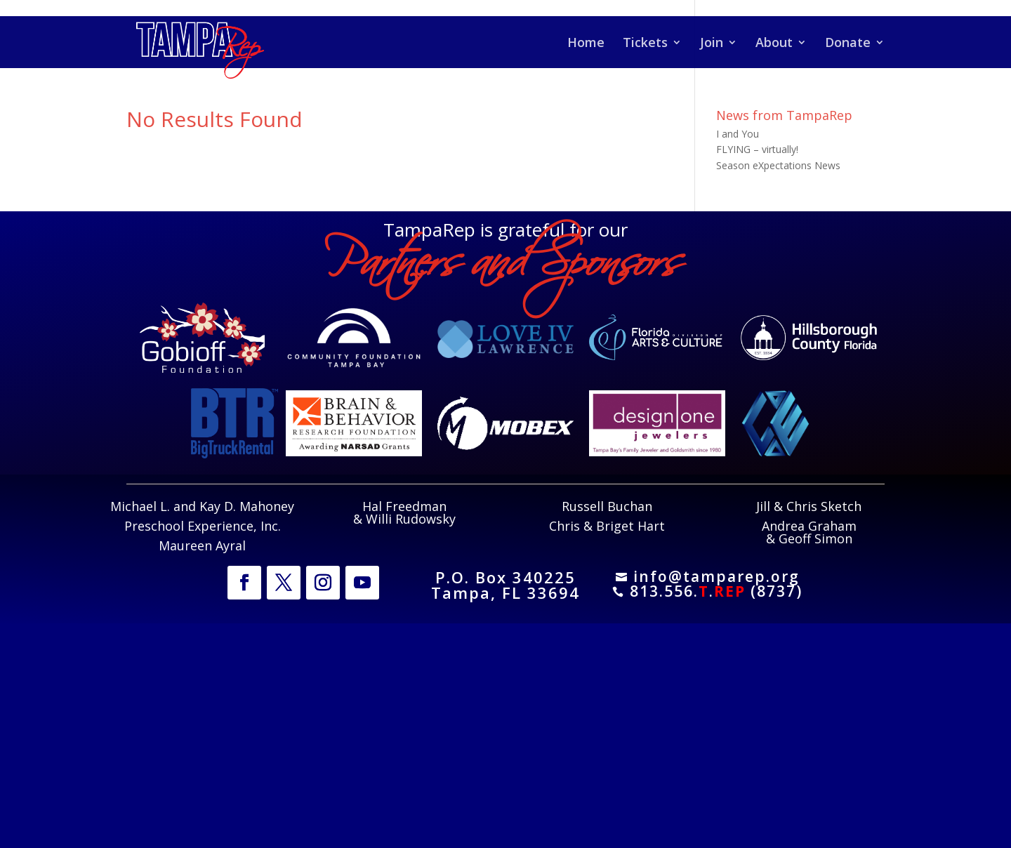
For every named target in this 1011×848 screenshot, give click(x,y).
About (774, 44)
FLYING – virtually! (757, 149)
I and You (737, 133)
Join (711, 44)
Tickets (645, 44)
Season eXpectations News (778, 165)
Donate (848, 44)
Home (585, 44)
